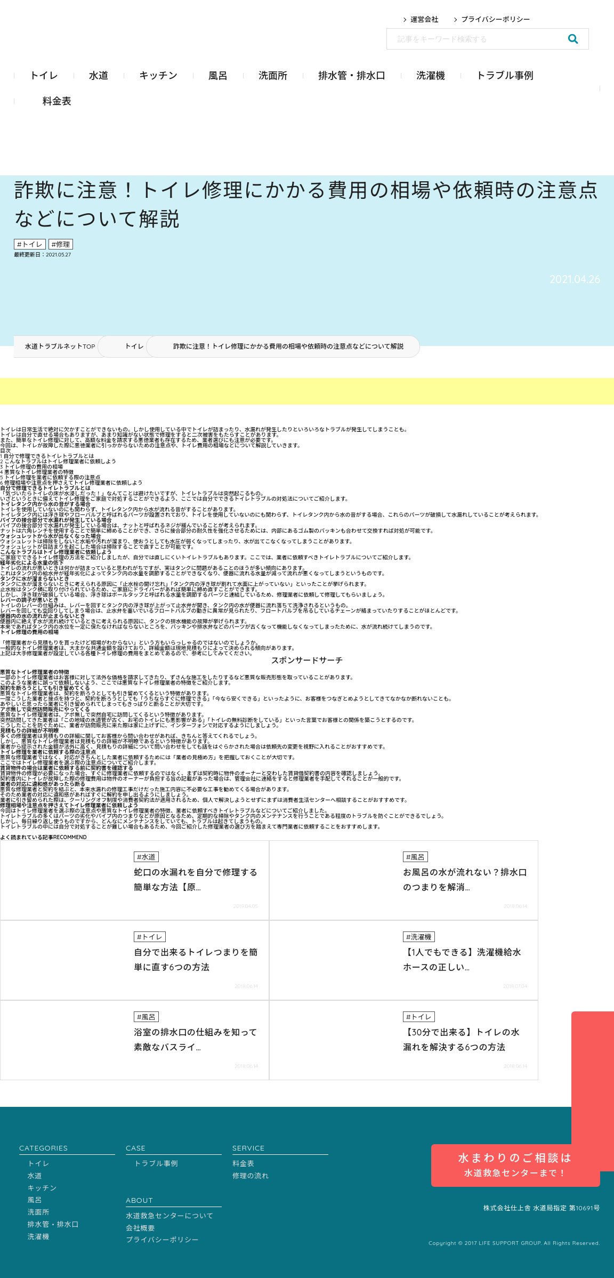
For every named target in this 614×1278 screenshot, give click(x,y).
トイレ (134, 346)
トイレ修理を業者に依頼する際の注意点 (50, 477)
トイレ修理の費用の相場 (31, 466)
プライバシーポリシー (495, 19)
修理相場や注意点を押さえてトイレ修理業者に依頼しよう (71, 482)
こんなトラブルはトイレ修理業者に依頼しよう (58, 461)
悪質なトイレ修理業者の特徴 (37, 472)
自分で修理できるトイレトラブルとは (47, 456)
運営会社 (424, 19)
